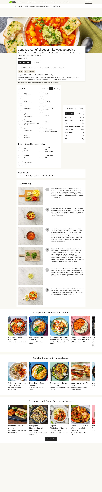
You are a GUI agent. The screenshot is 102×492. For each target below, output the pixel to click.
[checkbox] (18, 58)
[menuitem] (13, 2)
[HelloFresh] (12, 2)
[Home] (15, 6)
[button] (39, 88)
